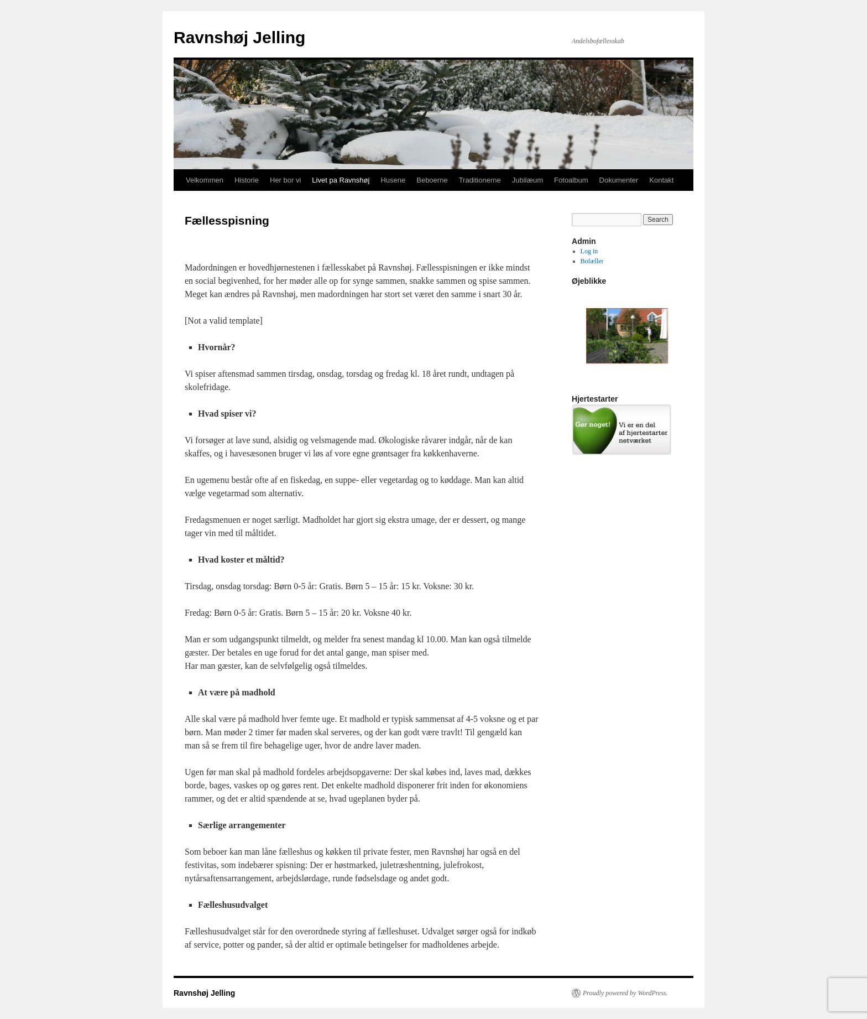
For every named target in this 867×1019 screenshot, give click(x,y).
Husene (392, 180)
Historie (246, 180)
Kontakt (661, 180)
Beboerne (431, 180)
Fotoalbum (571, 180)
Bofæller (592, 261)
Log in (589, 251)
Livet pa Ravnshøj (340, 180)
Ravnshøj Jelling (239, 37)
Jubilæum (527, 180)
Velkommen (204, 180)
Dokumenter (619, 180)
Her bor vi (285, 180)
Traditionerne (480, 180)
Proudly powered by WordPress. (625, 993)
